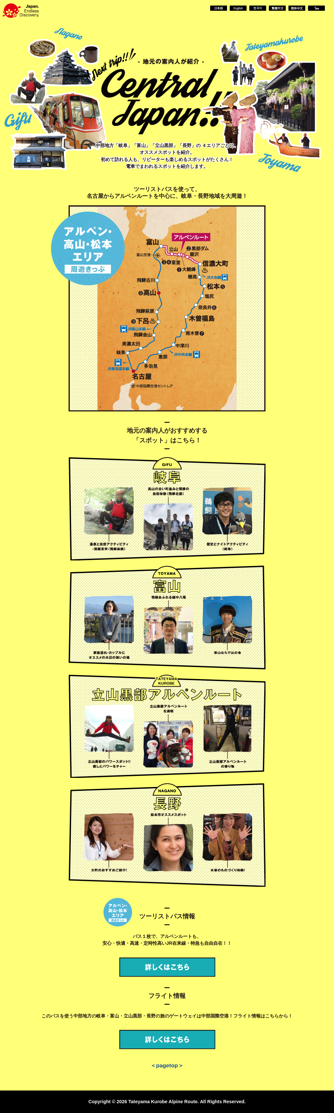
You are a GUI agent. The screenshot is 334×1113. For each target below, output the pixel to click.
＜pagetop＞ (166, 1065)
